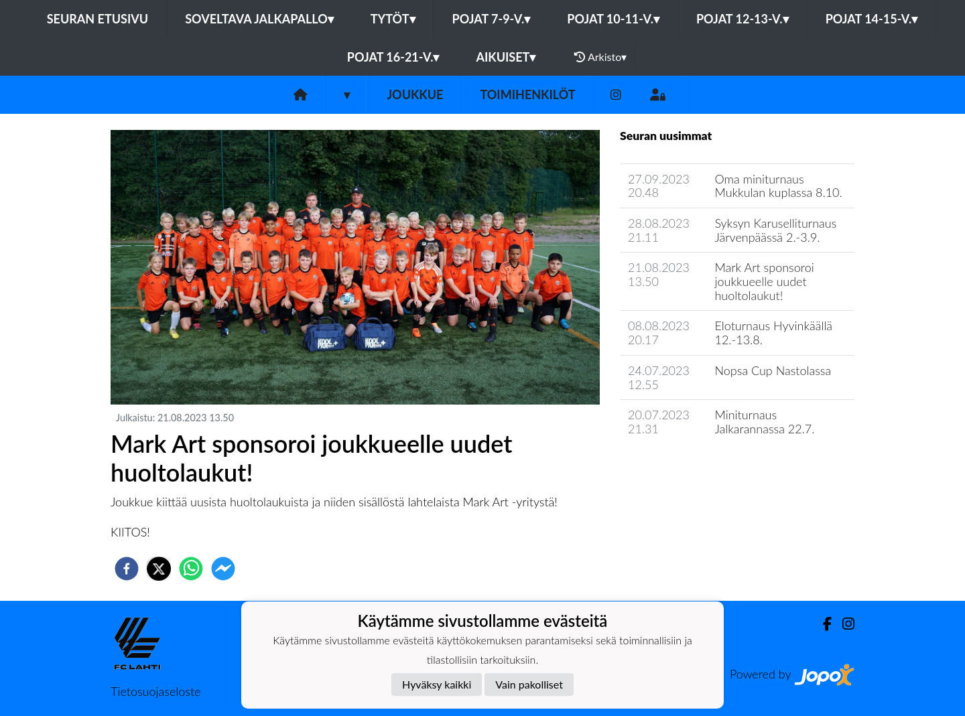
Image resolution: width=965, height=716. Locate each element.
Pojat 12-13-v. (742, 18)
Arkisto (600, 57)
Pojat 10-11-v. (613, 18)
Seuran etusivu (98, 18)
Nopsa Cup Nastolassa (772, 370)
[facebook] (127, 569)
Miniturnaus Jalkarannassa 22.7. (764, 421)
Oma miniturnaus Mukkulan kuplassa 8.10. (778, 185)
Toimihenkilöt (527, 94)
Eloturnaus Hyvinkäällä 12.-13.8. (773, 332)
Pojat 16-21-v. (393, 57)
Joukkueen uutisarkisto (688, 467)
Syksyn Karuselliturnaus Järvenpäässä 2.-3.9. (775, 230)
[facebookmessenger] (223, 569)
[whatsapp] (191, 569)
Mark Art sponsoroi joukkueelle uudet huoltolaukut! (764, 281)
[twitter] (159, 569)
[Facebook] (822, 624)
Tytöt (393, 18)
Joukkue (415, 94)
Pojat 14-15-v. (872, 18)
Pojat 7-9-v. (491, 18)
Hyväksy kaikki (436, 684)
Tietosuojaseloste (155, 691)
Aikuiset (505, 57)
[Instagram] (616, 95)
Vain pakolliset (529, 684)
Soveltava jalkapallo (259, 18)
